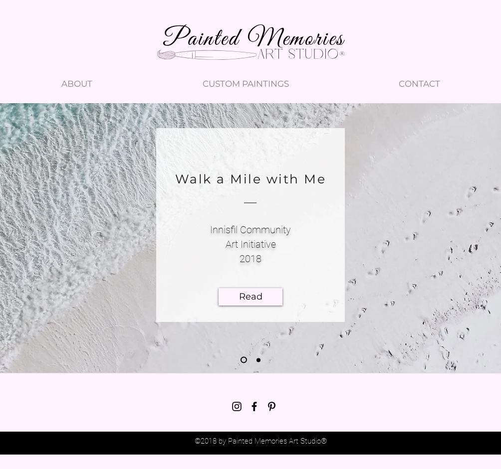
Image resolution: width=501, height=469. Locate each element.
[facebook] (254, 406)
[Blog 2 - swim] (258, 360)
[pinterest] (271, 406)
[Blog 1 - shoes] (244, 360)
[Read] (250, 297)
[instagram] (237, 406)
